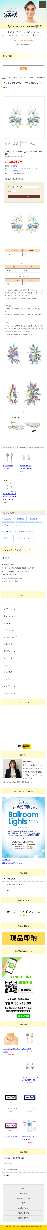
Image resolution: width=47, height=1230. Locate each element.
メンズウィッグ (9, 686)
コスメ (6, 665)
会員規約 (7, 1175)
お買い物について (23, 1198)
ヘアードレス (9, 630)
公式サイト (6, 860)
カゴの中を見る (9, 879)
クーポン (7, 890)
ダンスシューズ (9, 693)
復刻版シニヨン (9, 651)
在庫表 (14, 166)
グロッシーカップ (10, 616)
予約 (23, 1203)
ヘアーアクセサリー (24, 525)
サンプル (7, 679)
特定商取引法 (23, 1213)
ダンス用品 (8, 672)
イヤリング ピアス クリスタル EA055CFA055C (26, 468)
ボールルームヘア (10, 637)
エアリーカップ (9, 609)
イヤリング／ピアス (15, 77)
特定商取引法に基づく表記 (14, 1158)
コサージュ (7, 531)
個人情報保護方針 (10, 1169)
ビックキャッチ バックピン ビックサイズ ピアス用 (9, 496)
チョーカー (7, 519)
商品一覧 (23, 1193)
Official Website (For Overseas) (12, 863)
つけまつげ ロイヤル (10, 1108)
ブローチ (7, 538)
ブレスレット (8, 525)
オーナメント (9, 602)
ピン (38, 525)
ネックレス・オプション (25, 531)
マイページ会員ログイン (13, 884)
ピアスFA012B (8, 466)
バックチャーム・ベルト (23, 538)
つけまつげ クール (27, 1108)
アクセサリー (5, 77)
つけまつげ (20, 519)
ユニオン (7, 623)
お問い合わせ (23, 1208)
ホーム (23, 1189)
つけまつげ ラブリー (10, 1136)
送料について (9, 1164)
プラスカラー (9, 644)
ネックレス (33, 519)
